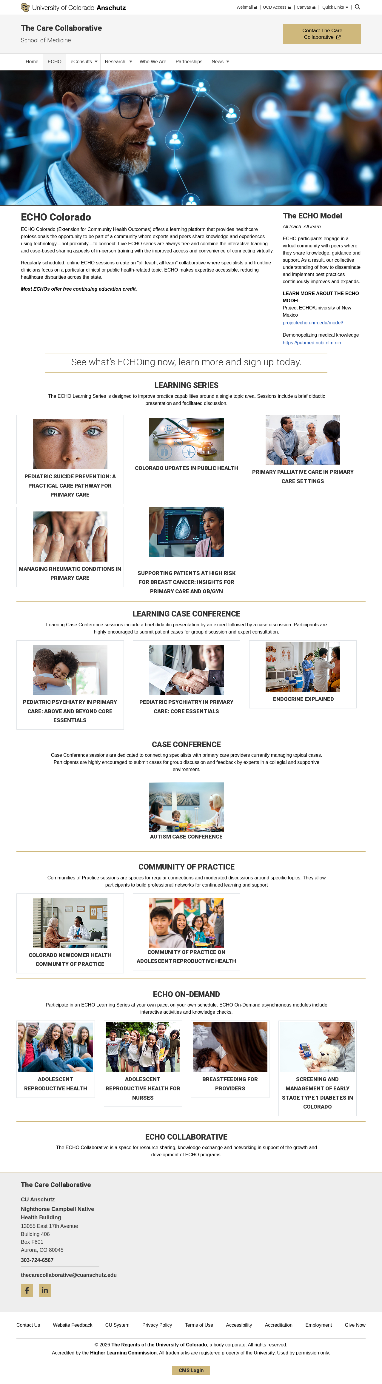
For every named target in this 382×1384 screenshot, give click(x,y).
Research (118, 61)
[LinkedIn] (47, 1299)
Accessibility (239, 1325)
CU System (117, 1325)
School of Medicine (46, 40)
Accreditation (279, 1325)
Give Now (355, 1325)
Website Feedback (72, 1325)
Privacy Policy (157, 1325)
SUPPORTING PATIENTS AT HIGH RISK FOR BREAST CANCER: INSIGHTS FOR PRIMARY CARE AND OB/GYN (186, 582)
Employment (318, 1325)
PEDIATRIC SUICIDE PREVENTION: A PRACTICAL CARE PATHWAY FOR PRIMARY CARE (70, 485)
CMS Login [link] (191, 1370)
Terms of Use (199, 1325)
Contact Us (28, 1325)
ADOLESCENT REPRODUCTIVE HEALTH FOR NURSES (143, 1088)
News (220, 61)
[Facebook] (29, 1299)
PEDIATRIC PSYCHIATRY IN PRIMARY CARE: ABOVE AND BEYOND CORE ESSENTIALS (70, 711)
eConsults (84, 61)
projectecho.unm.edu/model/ (313, 322)
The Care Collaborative (61, 28)
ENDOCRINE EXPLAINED (303, 699)
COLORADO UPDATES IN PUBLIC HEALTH (186, 468)
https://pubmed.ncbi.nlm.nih (312, 342)
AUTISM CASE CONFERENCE (186, 836)
